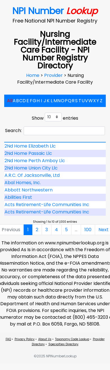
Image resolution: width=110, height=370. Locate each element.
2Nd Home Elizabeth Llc (30, 146)
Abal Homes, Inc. (23, 182)
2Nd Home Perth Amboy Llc (35, 160)
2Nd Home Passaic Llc (28, 153)
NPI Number (55, 11)
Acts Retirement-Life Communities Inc (47, 204)
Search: (55, 130)
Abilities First (18, 197)
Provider (54, 75)
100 (87, 229)
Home (33, 75)
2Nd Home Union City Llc (31, 168)
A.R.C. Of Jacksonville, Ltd (32, 175)
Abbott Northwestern (29, 190)
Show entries (55, 117)
